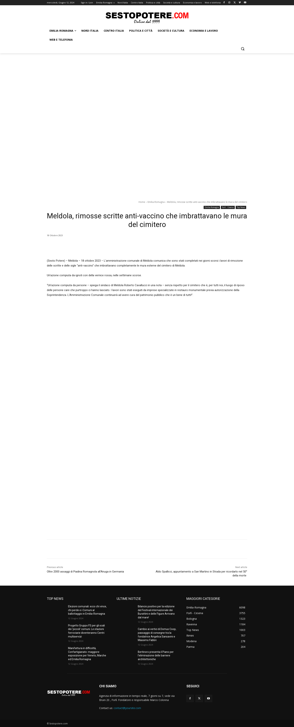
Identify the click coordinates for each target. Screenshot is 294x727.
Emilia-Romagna (156, 202)
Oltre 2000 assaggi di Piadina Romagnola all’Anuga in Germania (85, 571)
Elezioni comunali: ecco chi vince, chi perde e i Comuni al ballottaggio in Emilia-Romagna (87, 610)
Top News (241, 207)
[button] (242, 48)
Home (142, 202)
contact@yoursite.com (127, 708)
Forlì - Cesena (228, 207)
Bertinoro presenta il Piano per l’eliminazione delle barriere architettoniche (156, 655)
